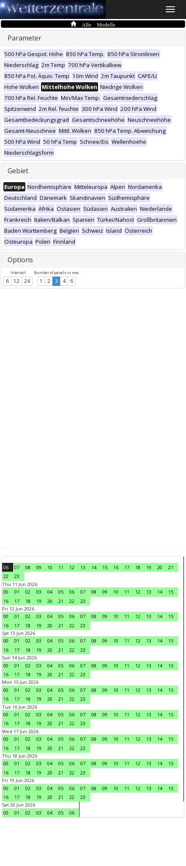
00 (5, 592)
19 (148, 567)
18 (137, 567)
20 (159, 567)
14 (93, 567)
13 (82, 567)
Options (20, 259)
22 (5, 576)
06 (5, 567)
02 (27, 592)
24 (27, 281)
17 (126, 567)
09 (38, 567)
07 (16, 567)
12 (16, 281)
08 (27, 567)
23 (16, 576)
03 (38, 592)
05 (60, 592)
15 (104, 567)
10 (49, 567)
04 (49, 592)
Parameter (24, 38)
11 (60, 567)
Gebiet (18, 170)
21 (170, 567)
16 (115, 567)
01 (16, 592)
